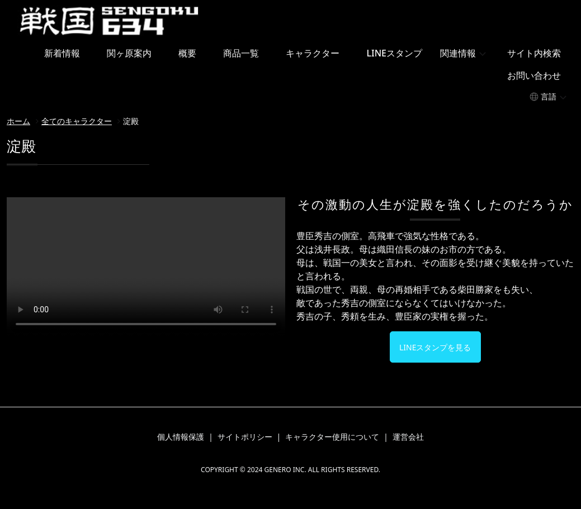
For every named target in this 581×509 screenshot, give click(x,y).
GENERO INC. (285, 469)
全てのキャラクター (76, 121)
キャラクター (312, 53)
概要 (187, 53)
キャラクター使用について (332, 436)
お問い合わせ (534, 75)
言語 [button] (548, 96)
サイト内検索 (534, 53)
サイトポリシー (245, 436)
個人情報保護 (180, 436)
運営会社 (408, 436)
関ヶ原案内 (129, 53)
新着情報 (62, 53)
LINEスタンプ (394, 53)
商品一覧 (241, 53)
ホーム (18, 121)
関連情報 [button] (458, 53)
